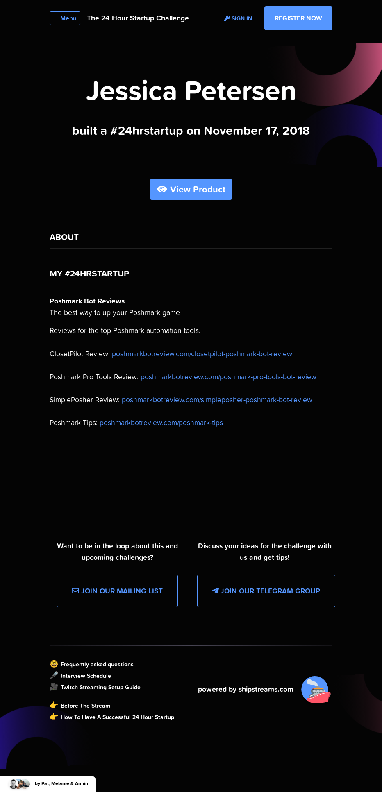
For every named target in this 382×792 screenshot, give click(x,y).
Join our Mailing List (117, 591)
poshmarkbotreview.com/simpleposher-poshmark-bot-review (217, 399)
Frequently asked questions (97, 664)
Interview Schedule (86, 676)
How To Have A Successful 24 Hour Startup (117, 717)
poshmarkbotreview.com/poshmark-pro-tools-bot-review (228, 376)
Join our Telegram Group (266, 591)
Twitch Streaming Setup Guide (101, 687)
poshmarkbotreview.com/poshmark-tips (161, 422)
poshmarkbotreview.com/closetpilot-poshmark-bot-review (202, 353)
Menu (65, 18)
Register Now (298, 18)
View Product (191, 189)
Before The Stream (85, 705)
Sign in (238, 18)
